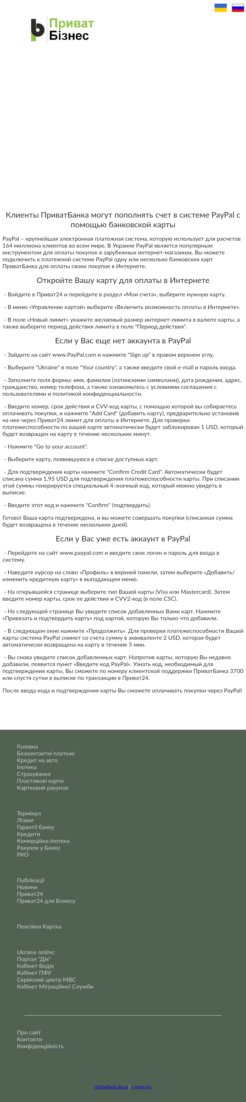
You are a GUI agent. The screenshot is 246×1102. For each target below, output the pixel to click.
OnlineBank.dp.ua (111, 1086)
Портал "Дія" (34, 958)
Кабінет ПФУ (34, 972)
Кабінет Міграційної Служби (55, 986)
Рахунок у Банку (38, 847)
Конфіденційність (40, 1045)
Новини (27, 886)
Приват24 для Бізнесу (46, 900)
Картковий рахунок (42, 787)
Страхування (34, 773)
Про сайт (29, 1032)
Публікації (30, 879)
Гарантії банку (35, 826)
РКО (23, 854)
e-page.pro (141, 1086)
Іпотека (27, 766)
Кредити (28, 833)
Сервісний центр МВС (46, 979)
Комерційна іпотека (43, 840)
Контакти (29, 1038)
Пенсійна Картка (39, 926)
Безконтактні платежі (46, 753)
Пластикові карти (40, 780)
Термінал (29, 813)
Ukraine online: (36, 951)
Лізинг (25, 819)
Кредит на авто (37, 759)
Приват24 (30, 893)
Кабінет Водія (35, 965)
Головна (27, 746)
